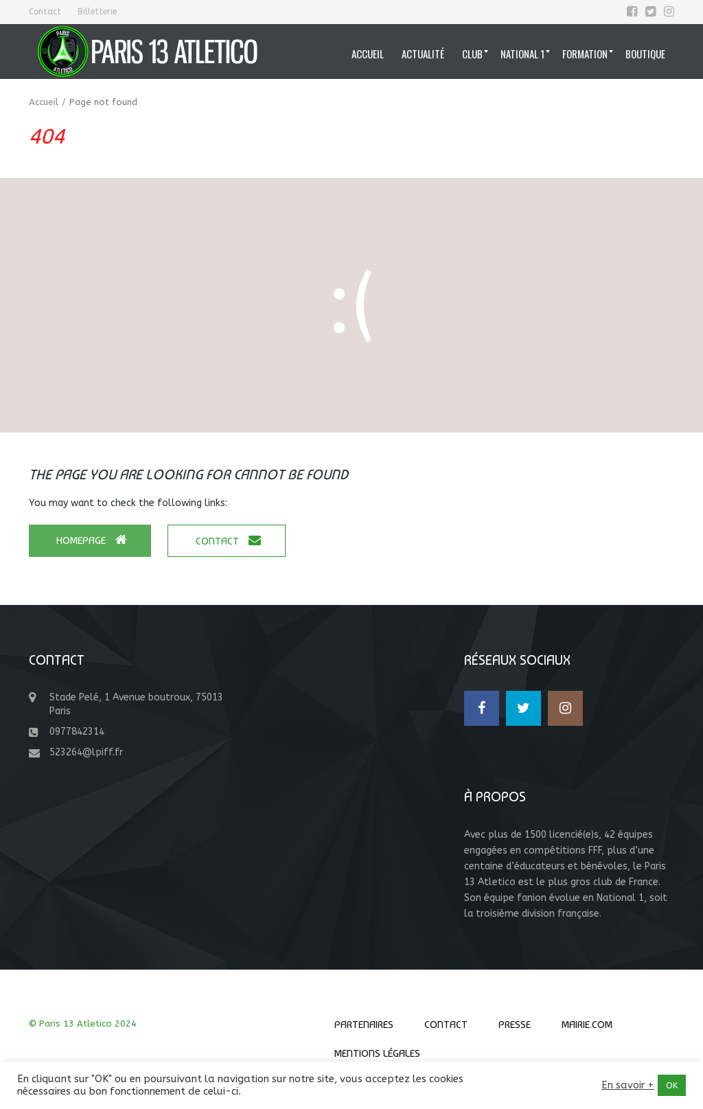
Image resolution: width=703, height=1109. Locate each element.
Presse (514, 1024)
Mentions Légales (377, 1053)
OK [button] (672, 1085)
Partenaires (363, 1024)
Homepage (91, 540)
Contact (45, 11)
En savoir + (627, 1085)
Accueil (43, 102)
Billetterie (97, 11)
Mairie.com (587, 1024)
